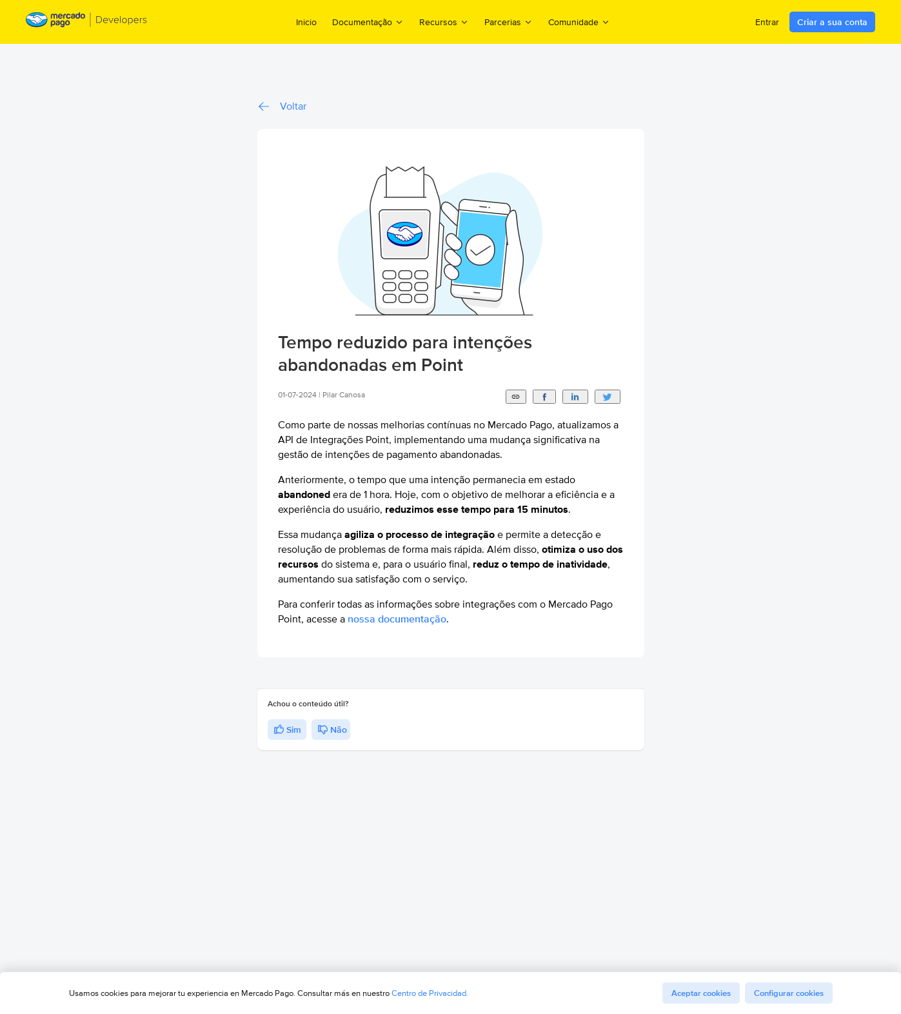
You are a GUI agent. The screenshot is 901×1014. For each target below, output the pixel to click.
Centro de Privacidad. (429, 993)
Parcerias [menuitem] (508, 21)
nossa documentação (397, 618)
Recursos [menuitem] (444, 21)
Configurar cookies (789, 993)
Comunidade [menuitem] (579, 21)
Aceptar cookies (701, 993)
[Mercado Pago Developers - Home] (87, 22)
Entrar (767, 21)
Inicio (306, 21)
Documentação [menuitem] (368, 21)
